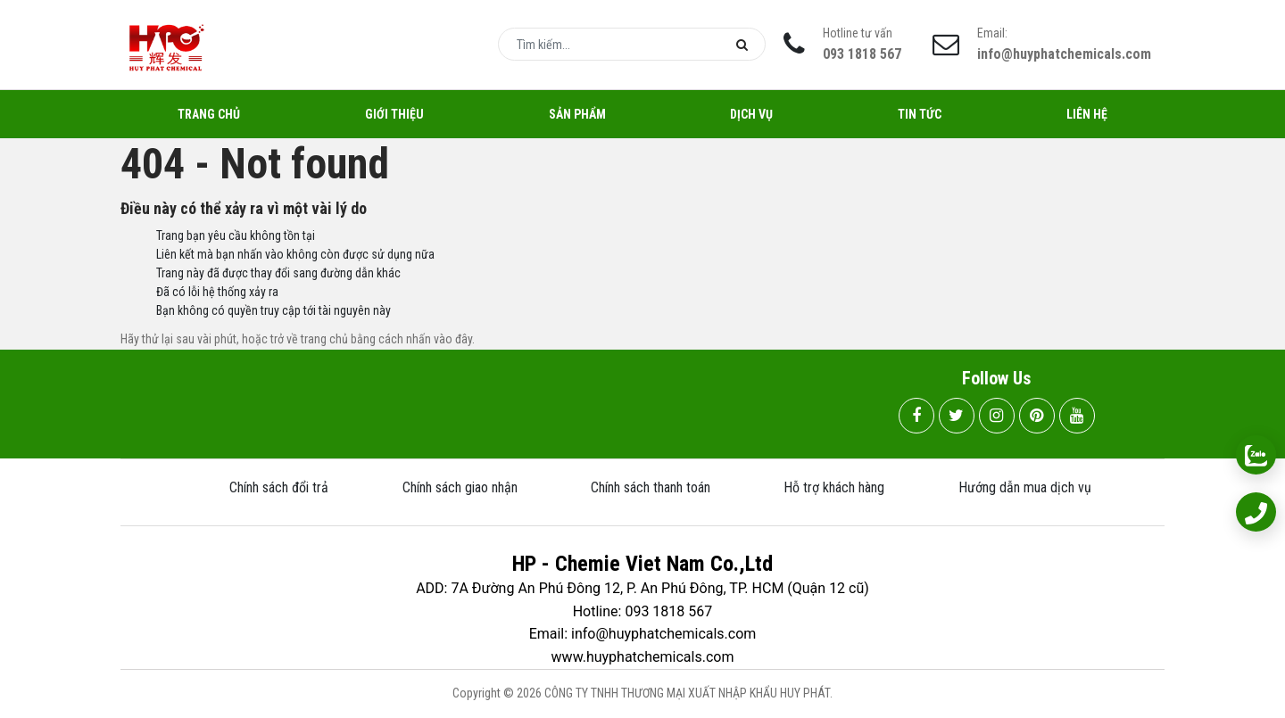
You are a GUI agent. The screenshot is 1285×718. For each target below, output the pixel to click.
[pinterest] (1037, 415)
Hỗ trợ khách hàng (833, 487)
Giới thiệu (394, 114)
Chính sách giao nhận (460, 487)
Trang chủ (209, 114)
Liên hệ (1086, 114)
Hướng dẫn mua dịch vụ (1024, 487)
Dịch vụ (751, 114)
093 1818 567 (862, 53)
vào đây (453, 339)
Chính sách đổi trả (278, 487)
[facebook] (916, 415)
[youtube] (1077, 415)
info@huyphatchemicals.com (1064, 53)
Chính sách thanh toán (650, 487)
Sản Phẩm (577, 114)
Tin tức (919, 114)
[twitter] (956, 415)
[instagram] (997, 415)
